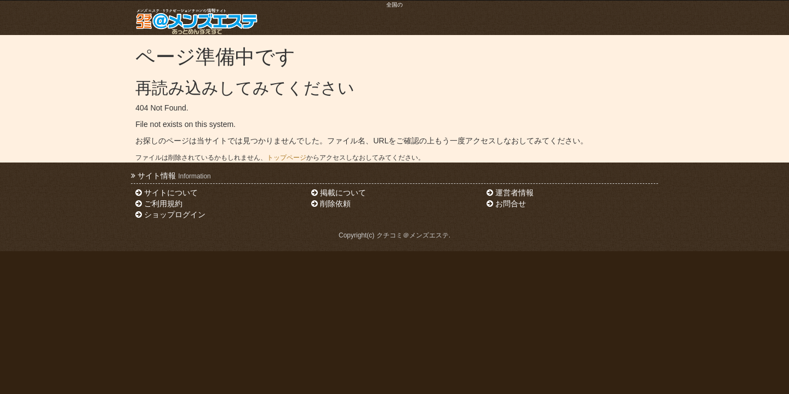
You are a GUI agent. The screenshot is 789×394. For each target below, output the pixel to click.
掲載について (338, 192)
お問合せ (506, 203)
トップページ (286, 157)
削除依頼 (331, 203)
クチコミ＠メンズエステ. (413, 235)
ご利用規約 (158, 203)
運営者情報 (510, 192)
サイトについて (166, 192)
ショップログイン (170, 214)
